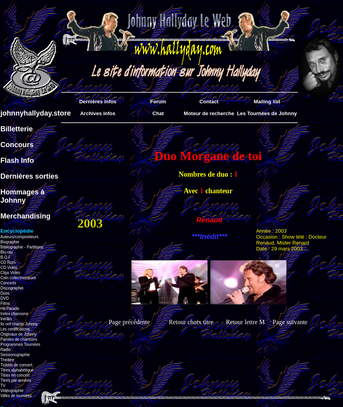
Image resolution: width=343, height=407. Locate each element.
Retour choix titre (191, 322)
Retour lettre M (245, 322)
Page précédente (129, 322)
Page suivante (290, 322)
